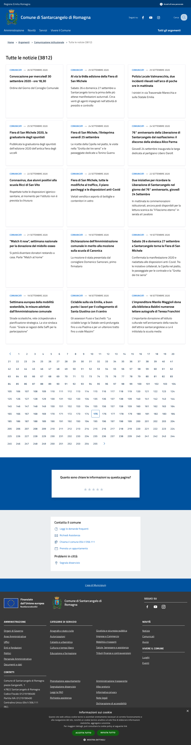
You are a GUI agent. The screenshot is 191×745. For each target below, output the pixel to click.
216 (104, 429)
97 (114, 384)
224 (172, 429)
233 (78, 436)
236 (104, 436)
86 (25, 384)
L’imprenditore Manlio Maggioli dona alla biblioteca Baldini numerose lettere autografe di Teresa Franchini (156, 306)
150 (52, 406)
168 (35, 414)
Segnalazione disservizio (63, 686)
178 (121, 414)
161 (147, 406)
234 (87, 436)
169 (44, 414)
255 (95, 444)
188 (35, 421)
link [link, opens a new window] (125, 726)
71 (74, 376)
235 (95, 436)
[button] (95, 739)
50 (74, 369)
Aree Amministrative (15, 636)
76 (114, 376)
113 (78, 391)
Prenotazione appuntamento (65, 681)
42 (9, 369)
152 (70, 406)
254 (87, 444)
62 (171, 369)
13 (116, 354)
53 (98, 369)
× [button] (187, 711)
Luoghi (146, 657)
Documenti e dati (13, 664)
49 (66, 369)
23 (25, 361)
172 (70, 414)
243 (164, 436)
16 (140, 354)
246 (18, 444)
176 (104, 414)
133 (78, 399)
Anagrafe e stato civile (62, 631)
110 (52, 391)
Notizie (146, 631)
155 (95, 406)
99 (131, 384)
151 (61, 406)
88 (41, 384)
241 (147, 436)
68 (49, 376)
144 (172, 399)
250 (52, 444)
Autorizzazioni (57, 636)
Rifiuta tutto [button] (108, 732)
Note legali (102, 698)
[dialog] (95, 726)
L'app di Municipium (95, 585)
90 (58, 384)
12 (108, 354)
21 (9, 361)
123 (164, 391)
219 (130, 429)
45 (33, 369)
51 (82, 369)
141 (147, 399)
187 (27, 421)
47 (49, 369)
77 (122, 376)
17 (148, 354)
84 (9, 384)
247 (27, 444)
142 (155, 399)
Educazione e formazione (63, 653)
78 (131, 376)
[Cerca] (183, 17)
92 (74, 384)
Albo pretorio (103, 686)
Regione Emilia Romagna (17, 4)
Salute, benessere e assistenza (112, 647)
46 (41, 369)
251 (61, 444)
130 (52, 399)
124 (172, 391)
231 (61, 436)
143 (164, 399)
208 (35, 429)
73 (90, 376)
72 (82, 376)
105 (9, 391)
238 (121, 436)
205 (9, 429)
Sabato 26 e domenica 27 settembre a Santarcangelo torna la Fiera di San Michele (156, 246)
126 (18, 399)
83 (171, 376)
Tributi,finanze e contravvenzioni (113, 653)
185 (9, 421)
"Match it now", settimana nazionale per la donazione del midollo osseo (33, 243)
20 (173, 354)
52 (90, 369)
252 (70, 444)
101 (148, 384)
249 (44, 444)
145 (9, 406)
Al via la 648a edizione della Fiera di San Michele (94, 78)
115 (95, 391)
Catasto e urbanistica (61, 642)
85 (17, 384)
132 (70, 399)
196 (104, 421)
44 (25, 369)
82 (163, 376)
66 (33, 376)
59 (147, 369)
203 (164, 421)
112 (70, 391)
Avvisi (145, 642)
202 (155, 421)
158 (121, 406)
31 (90, 361)
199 (130, 421)
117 (112, 391)
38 (147, 361)
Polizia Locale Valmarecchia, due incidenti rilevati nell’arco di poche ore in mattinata (154, 81)
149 (44, 406)
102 (156, 384)
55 (114, 369)
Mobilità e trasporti (106, 642)
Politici (7, 653)
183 (164, 414)
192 (70, 421)
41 (171, 361)
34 (114, 361)
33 (106, 361)
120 (138, 391)
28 (66, 361)
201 (147, 421)
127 (27, 399)
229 (44, 436)
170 (52, 414)
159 (130, 406)
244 (172, 436)
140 (138, 399)
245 (9, 444)
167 (27, 414)
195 (95, 421)
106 (18, 391)
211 (61, 429)
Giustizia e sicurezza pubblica (111, 630)
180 (138, 414)
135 (95, 399)
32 (98, 361)
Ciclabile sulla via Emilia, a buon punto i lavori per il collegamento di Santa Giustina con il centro (94, 306)
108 (35, 391)
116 (104, 391)
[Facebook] (140, 17)
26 (49, 361)
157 (112, 406)
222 (155, 429)
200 (138, 421)
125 (9, 399)
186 (18, 421)
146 (18, 406)
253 (78, 444)
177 (113, 414)
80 (147, 376)
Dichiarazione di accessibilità (111, 703)
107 (27, 391)
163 (164, 406)
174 (87, 414)
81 (155, 376)
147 (27, 406)
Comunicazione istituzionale (49, 42)
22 (17, 361)
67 (41, 376)
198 (121, 421)
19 (164, 354)
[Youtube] (148, 17)
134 (87, 399)
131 (61, 399)
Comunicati (16, 70)
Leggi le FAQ (56, 692)
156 (104, 406)
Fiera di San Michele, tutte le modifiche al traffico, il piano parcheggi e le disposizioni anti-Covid (95, 185)
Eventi (145, 663)
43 (17, 369)
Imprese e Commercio (107, 636)
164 (172, 406)
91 (66, 384)
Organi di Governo (13, 631)
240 (138, 436)
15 (132, 354)
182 (156, 414)
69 (58, 376)
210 (52, 429)
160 (138, 406)
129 (44, 399)
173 (78, 414)
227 (27, 436)
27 (58, 361)
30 (82, 361)
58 (139, 369)
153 (78, 406)
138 (121, 399)
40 (163, 361)
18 (156, 354)
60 (155, 369)
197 (112, 421)
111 (61, 391)
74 (98, 376)
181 (147, 414)
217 (112, 429)
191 (61, 421)
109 (44, 391)
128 (35, 399)
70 (66, 376)
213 (78, 429)
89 (49, 384)
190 (52, 421)
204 (172, 421)
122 (155, 391)
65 (25, 376)
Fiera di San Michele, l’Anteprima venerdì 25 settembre (92, 134)
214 (87, 429)
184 (173, 414)
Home (11, 42)
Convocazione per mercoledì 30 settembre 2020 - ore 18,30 (30, 78)
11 (100, 354)
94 (90, 384)
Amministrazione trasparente (111, 681)
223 (164, 429)
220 (138, 429)
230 (52, 436)
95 (98, 384)
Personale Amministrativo (17, 659)
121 (147, 391)
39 (155, 361)
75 (106, 376)
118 (121, 391)
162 (155, 406)
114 (87, 391)
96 (106, 384)
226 (18, 436)
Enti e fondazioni (13, 647)
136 (104, 399)
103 (165, 384)
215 (95, 429)
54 (106, 369)
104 (174, 384)
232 (70, 436)
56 (122, 369)
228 (35, 436)
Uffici (6, 642)
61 (163, 369)
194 (87, 421)
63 (9, 376)
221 (147, 429)
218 (121, 429)
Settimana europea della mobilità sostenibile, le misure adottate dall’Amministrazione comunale (32, 306)
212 (70, 429)
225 (9, 436)
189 (44, 421)
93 (82, 384)
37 (139, 361)
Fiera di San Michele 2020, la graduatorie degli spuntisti (28, 134)
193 (78, 421)
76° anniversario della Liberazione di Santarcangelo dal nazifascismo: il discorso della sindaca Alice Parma (156, 137)
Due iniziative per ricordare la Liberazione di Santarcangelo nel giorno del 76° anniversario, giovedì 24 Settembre (155, 187)
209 (44, 429)
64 (17, 376)
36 (131, 361)
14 (124, 354)
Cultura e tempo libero (62, 647)
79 (139, 376)
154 (87, 406)
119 (130, 391)
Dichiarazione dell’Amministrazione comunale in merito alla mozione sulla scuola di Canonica (94, 246)
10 (91, 354)
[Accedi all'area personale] (171, 4)
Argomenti (24, 42)
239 (130, 436)
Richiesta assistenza (61, 698)
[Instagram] (156, 17)
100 (139, 384)
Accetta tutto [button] (83, 732)
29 (74, 361)
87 (33, 384)
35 (122, 361)
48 (58, 369)
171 (61, 414)
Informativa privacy (106, 692)
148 (35, 406)
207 (27, 429)
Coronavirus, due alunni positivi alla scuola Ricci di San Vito (33, 182)
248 (35, 444)
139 (130, 399)
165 (9, 414)
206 (18, 429)
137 (112, 399)
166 (18, 414)
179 (130, 414)
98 (122, 384)
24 (33, 361)
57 (131, 369)
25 (41, 361)
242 (155, 436)
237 (112, 436)
